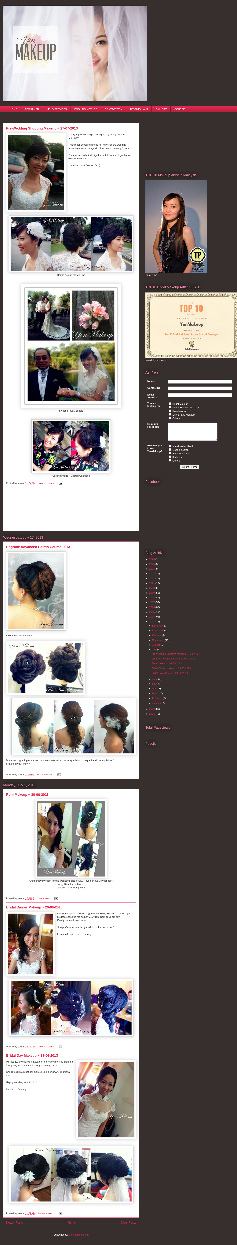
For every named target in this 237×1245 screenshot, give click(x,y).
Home (72, 1222)
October (157, 638)
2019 (152, 596)
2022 (152, 581)
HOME (13, 109)
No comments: (46, 483)
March (156, 696)
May (155, 687)
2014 (152, 620)
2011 (152, 717)
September (158, 643)
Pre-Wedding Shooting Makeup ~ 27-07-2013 (42, 128)
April (155, 691)
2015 (152, 615)
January (157, 706)
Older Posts (128, 1222)
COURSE (179, 109)
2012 (152, 712)
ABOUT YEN (32, 109)
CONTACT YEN (113, 109)
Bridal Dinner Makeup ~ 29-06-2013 (34, 907)
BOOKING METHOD (85, 109)
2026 (152, 562)
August (156, 648)
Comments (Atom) (79, 1234)
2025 (152, 567)
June (155, 682)
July (154, 653)
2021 (152, 586)
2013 (152, 625)
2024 (152, 572)
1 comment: (44, 898)
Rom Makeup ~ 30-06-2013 (27, 795)
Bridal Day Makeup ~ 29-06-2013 (32, 1055)
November (158, 633)
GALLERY (161, 109)
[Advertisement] (71, 509)
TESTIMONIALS (139, 109)
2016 (152, 610)
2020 (152, 591)
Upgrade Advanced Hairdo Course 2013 (38, 547)
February (157, 701)
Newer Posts (14, 1222)
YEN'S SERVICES (56, 109)
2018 (152, 601)
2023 (152, 577)
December (158, 629)
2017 (152, 605)
